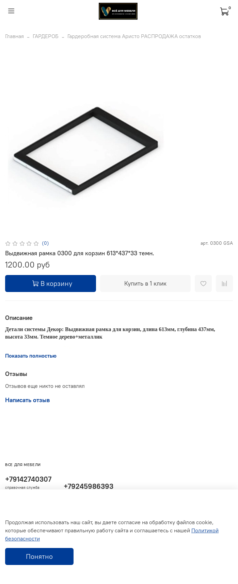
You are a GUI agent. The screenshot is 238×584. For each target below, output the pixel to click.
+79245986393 (88, 486)
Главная (14, 36)
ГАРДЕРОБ (46, 36)
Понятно (39, 556)
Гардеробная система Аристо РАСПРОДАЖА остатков (134, 36)
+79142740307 (28, 479)
